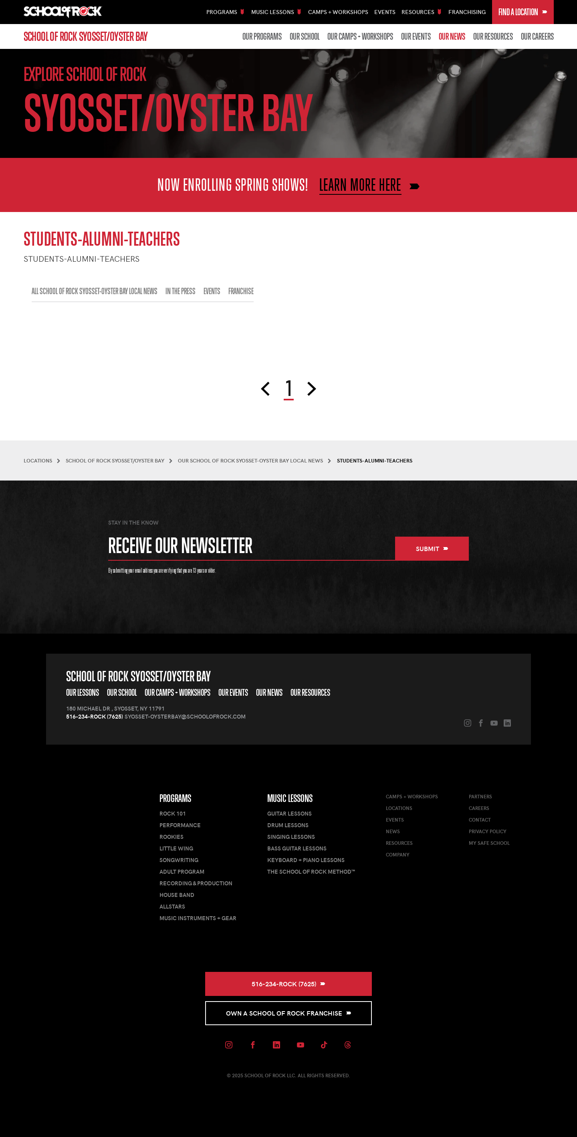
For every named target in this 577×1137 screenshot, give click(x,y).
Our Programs (262, 36)
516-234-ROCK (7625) (94, 716)
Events (384, 12)
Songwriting (178, 860)
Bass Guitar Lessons (297, 848)
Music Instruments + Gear (197, 918)
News (393, 831)
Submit (432, 548)
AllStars (172, 906)
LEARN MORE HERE (360, 184)
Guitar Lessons (289, 813)
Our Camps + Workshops (360, 36)
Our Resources (493, 36)
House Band (176, 895)
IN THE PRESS (180, 291)
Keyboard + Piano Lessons (306, 860)
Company (398, 854)
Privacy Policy (487, 831)
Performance (180, 825)
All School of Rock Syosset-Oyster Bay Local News (94, 291)
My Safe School (489, 843)
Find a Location (522, 12)
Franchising (467, 12)
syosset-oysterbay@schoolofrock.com (185, 716)
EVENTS (212, 291)
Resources (399, 843)
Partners (480, 796)
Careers (479, 808)
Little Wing (176, 848)
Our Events (416, 36)
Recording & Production (195, 883)
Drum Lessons (288, 825)
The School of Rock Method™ (311, 871)
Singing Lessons (291, 836)
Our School (304, 36)
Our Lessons (82, 692)
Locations (399, 808)
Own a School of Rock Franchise (288, 1013)
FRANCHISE (241, 291)
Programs (175, 798)
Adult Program (181, 871)
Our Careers (537, 36)
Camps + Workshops (338, 12)
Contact (480, 819)
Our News (452, 36)
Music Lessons (290, 798)
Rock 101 (172, 813)
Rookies (171, 836)
